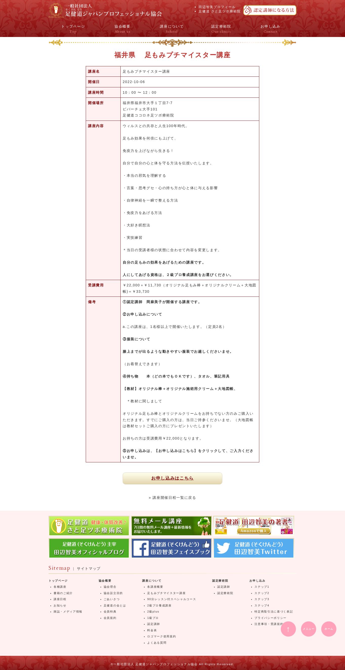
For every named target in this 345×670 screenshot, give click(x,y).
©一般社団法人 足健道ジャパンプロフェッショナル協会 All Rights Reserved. (172, 664)
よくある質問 (156, 642)
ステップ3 (261, 599)
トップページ (58, 580)
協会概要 (105, 580)
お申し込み (257, 580)
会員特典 (110, 611)
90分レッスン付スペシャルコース (171, 599)
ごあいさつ (112, 599)
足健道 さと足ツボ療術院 (220, 11)
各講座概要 (155, 586)
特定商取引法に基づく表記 (273, 611)
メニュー (309, 628)
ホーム (329, 628)
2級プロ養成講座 (159, 605)
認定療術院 (220, 580)
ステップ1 (261, 586)
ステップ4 (261, 605)
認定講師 (153, 623)
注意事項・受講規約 (268, 623)
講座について (151, 580)
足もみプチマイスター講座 (166, 593)
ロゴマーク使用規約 (161, 636)
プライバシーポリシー (270, 617)
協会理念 (110, 586)
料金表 (152, 630)
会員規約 (110, 617)
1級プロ (153, 617)
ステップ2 (261, 593)
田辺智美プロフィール (217, 7)
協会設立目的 (113, 593)
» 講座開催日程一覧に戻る (172, 498)
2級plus (153, 611)
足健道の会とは (115, 605)
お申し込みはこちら (172, 478)
